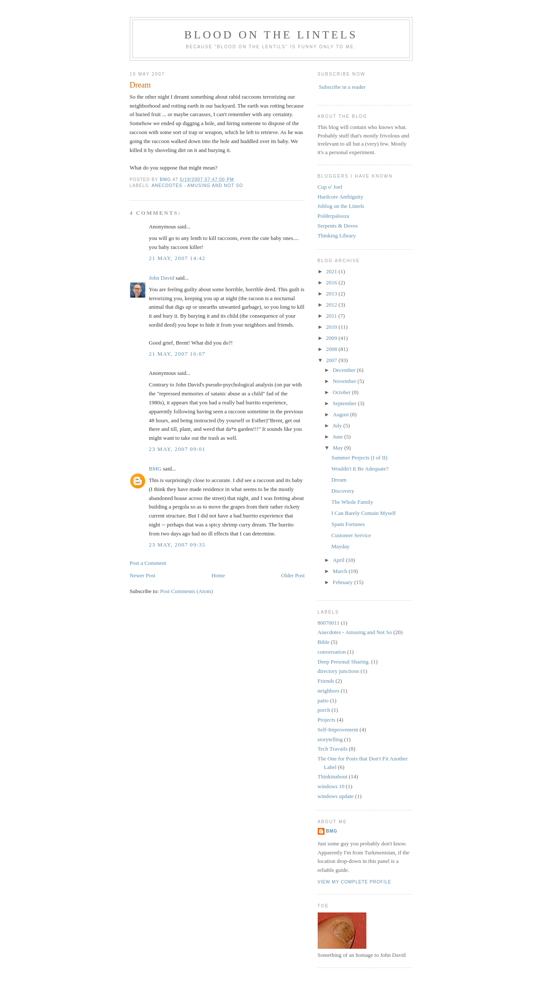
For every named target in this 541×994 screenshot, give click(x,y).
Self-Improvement (338, 729)
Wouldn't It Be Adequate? (360, 468)
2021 (332, 271)
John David (162, 278)
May (338, 447)
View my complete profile (355, 882)
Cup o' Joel (330, 187)
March (340, 571)
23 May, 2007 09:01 (177, 449)
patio (323, 700)
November (345, 381)
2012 (332, 304)
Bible (324, 642)
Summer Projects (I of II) (359, 457)
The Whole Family (352, 502)
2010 (332, 327)
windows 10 (331, 786)
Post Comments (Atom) (186, 591)
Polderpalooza (333, 216)
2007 (332, 360)
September (345, 403)
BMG (155, 468)
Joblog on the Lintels (341, 206)
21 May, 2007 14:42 (177, 258)
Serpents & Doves (338, 225)
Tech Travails (333, 749)
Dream (338, 480)
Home (218, 575)
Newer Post (142, 575)
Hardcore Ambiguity (340, 196)
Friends (326, 681)
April (339, 560)
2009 (332, 338)
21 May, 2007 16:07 (177, 354)
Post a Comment (148, 563)
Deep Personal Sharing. (344, 661)
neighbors (328, 690)
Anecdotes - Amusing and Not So (197, 185)
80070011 (329, 623)
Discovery (342, 491)
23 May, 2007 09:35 (177, 544)
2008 (332, 349)
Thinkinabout (333, 776)
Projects (327, 719)
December (345, 370)
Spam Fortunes (348, 524)
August (341, 414)
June (338, 436)
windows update (336, 796)
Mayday (340, 546)
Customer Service (351, 535)
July (338, 425)
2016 (332, 282)
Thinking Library (337, 235)
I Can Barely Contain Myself (363, 513)
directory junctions (339, 671)
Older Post (292, 575)
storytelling (330, 739)
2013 (332, 293)
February (343, 582)
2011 (332, 316)
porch (324, 710)
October (342, 392)
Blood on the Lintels (270, 35)
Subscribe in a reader (342, 87)
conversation (332, 652)
